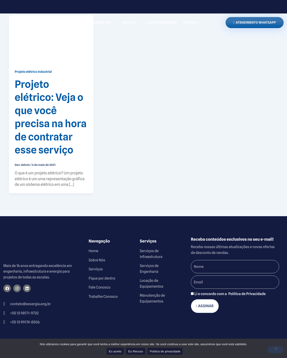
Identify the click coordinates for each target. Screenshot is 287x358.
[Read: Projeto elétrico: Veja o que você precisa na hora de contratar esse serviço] (51, 39)
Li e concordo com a (230, 294)
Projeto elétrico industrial (33, 71)
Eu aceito (115, 351)
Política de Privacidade (247, 294)
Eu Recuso (135, 351)
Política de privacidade (165, 351)
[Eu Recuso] (275, 349)
